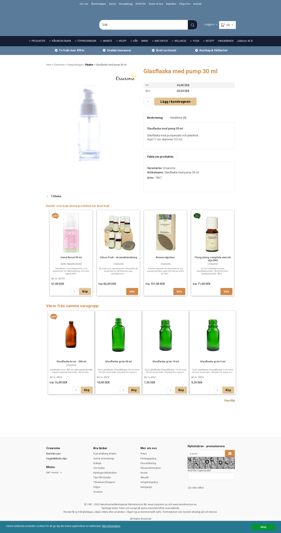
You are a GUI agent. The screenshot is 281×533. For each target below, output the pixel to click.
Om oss (84, 4)
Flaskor (89, 69)
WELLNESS (180, 46)
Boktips (97, 463)
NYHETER (141, 4)
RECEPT (210, 46)
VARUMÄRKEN (225, 46)
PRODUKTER (38, 46)
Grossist (98, 491)
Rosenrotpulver (165, 262)
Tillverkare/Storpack (104, 482)
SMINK (144, 46)
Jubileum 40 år (245, 46)
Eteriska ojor (53, 453)
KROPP (122, 46)
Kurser (112, 4)
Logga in (209, 24)
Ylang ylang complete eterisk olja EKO (213, 264)
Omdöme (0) (178, 123)
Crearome (59, 69)
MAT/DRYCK (161, 46)
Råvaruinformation (150, 468)
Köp (85, 297)
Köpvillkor (171, 4)
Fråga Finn (184, 4)
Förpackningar (75, 69)
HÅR (135, 46)
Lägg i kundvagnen (175, 107)
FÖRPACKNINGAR (87, 46)
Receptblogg (126, 4)
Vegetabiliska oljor (56, 458)
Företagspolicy (148, 458)
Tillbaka (53, 201)
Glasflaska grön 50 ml (118, 367)
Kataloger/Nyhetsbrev (105, 472)
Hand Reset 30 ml (71, 262)
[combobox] (54, 472)
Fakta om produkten (160, 162)
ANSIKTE (107, 46)
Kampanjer (146, 487)
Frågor (96, 487)
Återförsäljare (98, 4)
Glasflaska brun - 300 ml (71, 367)
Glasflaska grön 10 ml (165, 367)
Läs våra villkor (196, 487)
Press (143, 453)
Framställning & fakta (104, 453)
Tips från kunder (102, 477)
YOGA (196, 46)
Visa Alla (229, 406)
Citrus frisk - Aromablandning (118, 262)
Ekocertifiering (148, 463)
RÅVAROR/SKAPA (61, 46)
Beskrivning (155, 123)
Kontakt (197, 4)
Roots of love (156, 4)
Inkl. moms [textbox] (52, 472)
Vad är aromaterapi (103, 458)
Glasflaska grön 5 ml (212, 367)
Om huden (99, 468)
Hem (48, 69)
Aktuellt (144, 477)
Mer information (116, 526)
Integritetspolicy (149, 482)
